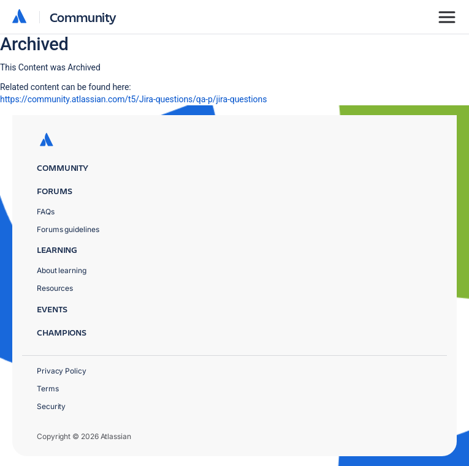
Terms (48, 388)
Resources (55, 288)
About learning (61, 270)
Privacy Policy (61, 370)
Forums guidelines (68, 229)
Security (51, 406)
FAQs (46, 211)
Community (83, 17)
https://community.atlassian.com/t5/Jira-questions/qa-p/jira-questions (133, 99)
